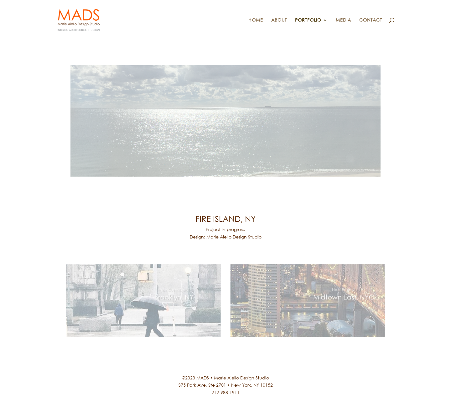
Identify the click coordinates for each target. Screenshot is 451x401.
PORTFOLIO (308, 20)
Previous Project (181, 291)
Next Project (326, 291)
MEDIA (343, 20)
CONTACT (370, 20)
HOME (255, 20)
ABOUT (279, 20)
